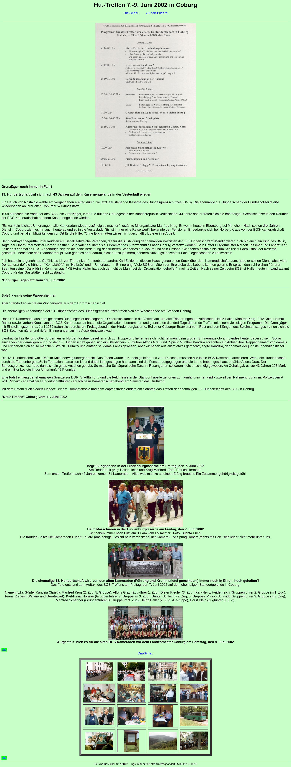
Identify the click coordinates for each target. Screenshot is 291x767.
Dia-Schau (131, 13)
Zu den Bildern (156, 13)
